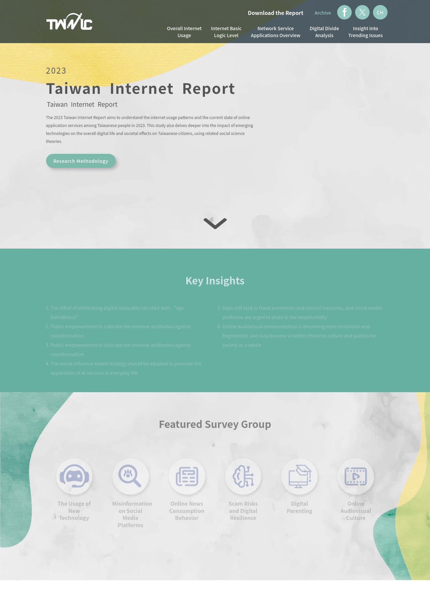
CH (380, 12)
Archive (323, 12)
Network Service (275, 32)
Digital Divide (324, 32)
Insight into (365, 32)
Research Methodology (80, 163)
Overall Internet (184, 32)
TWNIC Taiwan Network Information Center (69, 22)
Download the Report (275, 13)
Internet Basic (226, 32)
